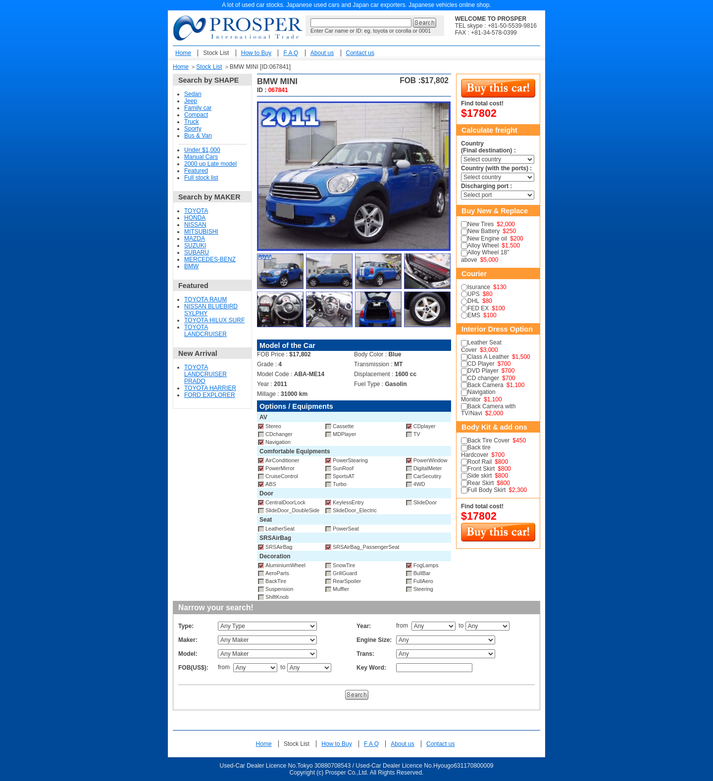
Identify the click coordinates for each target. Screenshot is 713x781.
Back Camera (485, 385)
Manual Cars (201, 156)
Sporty (193, 128)
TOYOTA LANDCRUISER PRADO (205, 374)
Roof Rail (479, 461)
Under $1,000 (202, 149)
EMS (473, 315)
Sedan (193, 94)
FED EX (478, 308)
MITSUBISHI (201, 231)
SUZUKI (195, 245)
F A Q (290, 52)
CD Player (481, 363)
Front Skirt (481, 468)
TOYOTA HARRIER (210, 388)
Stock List (216, 52)
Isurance (478, 287)
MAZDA (194, 238)
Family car (197, 107)
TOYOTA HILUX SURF (214, 320)
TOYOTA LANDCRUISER (205, 331)
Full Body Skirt (486, 490)
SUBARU (196, 252)
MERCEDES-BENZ (210, 259)
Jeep (190, 101)
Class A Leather (488, 356)
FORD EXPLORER (209, 394)
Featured (196, 170)
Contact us (360, 52)
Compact (196, 114)
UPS (473, 294)
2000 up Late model (210, 163)
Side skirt (479, 475)
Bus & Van (198, 135)
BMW (191, 266)
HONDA (194, 217)
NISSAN (195, 224)
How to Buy (256, 52)
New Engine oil (487, 238)
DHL (473, 300)
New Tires (480, 224)
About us (322, 52)
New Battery (483, 231)
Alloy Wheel (483, 245)
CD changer (483, 378)
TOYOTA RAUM (205, 299)
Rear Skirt (480, 483)
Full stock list (201, 177)
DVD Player (483, 370)
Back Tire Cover (488, 440)
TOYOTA (196, 210)
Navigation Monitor (478, 395)
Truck (191, 121)
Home (183, 52)
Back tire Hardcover (476, 451)
